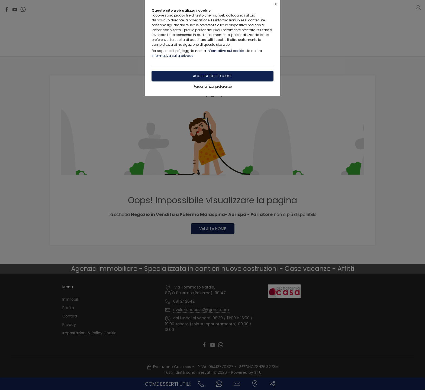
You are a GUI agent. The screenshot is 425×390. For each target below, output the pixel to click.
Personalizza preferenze (213, 86)
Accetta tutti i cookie (212, 76)
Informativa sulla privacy (172, 55)
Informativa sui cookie (225, 50)
